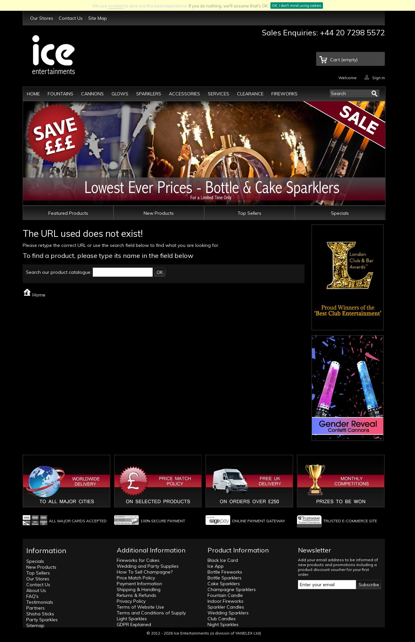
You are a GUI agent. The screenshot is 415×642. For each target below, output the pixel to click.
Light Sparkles (132, 619)
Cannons (92, 94)
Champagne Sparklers (232, 589)
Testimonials (39, 602)
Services (218, 94)
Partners (35, 608)
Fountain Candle (225, 595)
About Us (36, 590)
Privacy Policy (131, 601)
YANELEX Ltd (247, 633)
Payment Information (139, 584)
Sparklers (148, 94)
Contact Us (71, 18)
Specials (340, 213)
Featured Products (68, 213)
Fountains (60, 94)
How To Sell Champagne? (144, 572)
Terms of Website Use (140, 607)
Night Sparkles (223, 624)
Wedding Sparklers (228, 613)
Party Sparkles (42, 620)
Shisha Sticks (40, 614)
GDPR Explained (134, 624)
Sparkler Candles (226, 607)
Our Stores (41, 18)
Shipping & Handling (138, 589)
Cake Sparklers (224, 584)
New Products (159, 213)
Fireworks (284, 94)
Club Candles (222, 619)
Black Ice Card (223, 560)
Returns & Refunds (136, 595)
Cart (344, 60)
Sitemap (35, 625)
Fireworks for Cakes (138, 560)
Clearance (250, 94)
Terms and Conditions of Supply (151, 613)
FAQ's (32, 596)
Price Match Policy (136, 578)
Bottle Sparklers (225, 578)
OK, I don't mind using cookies (296, 5)
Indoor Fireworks (225, 601)
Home (33, 94)
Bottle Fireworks (225, 572)
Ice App (216, 566)
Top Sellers (249, 213)
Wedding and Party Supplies (148, 566)
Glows (120, 94)
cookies (116, 5)
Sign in (378, 77)
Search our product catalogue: (58, 272)
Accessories (184, 94)
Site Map (97, 18)
